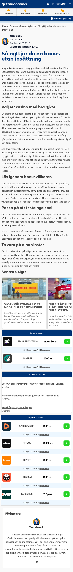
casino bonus (11, 113)
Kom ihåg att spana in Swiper (17, 407)
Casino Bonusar (10, 26)
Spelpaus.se (45, 350)
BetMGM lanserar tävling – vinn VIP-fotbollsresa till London (32, 383)
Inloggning (59, 4)
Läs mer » (36, 322)
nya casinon (36, 552)
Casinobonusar (15, 538)
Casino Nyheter (28, 26)
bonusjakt (7, 131)
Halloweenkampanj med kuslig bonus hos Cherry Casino (30, 395)
